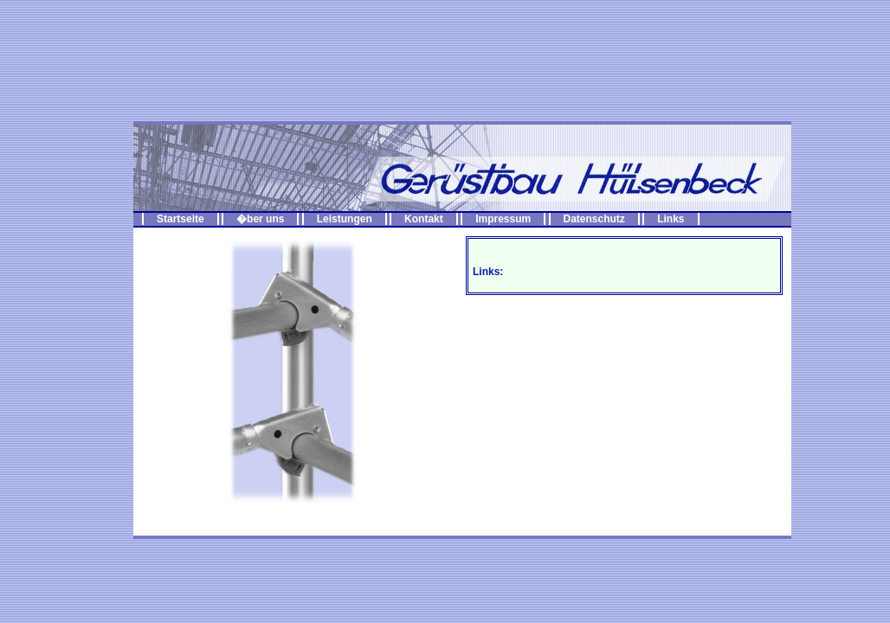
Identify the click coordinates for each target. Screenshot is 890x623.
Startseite (180, 219)
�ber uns (260, 219)
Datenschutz (594, 219)
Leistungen (344, 219)
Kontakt (423, 219)
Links (670, 219)
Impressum (503, 219)
